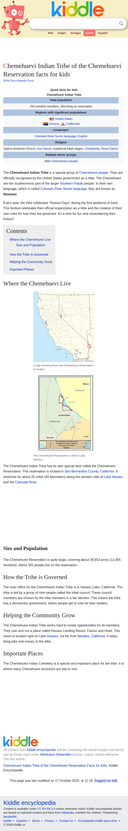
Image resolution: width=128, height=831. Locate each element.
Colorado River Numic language (55, 136)
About (36, 820)
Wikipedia (67, 812)
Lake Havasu (113, 477)
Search (121, 23)
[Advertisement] (64, 49)
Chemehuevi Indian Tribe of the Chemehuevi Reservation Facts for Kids (55, 765)
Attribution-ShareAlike (56, 754)
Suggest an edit (106, 780)
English (82, 136)
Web (50, 33)
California (72, 123)
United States (64, 118)
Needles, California (91, 636)
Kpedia (89, 33)
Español (103, 33)
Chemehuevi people (65, 161)
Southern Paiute (71, 183)
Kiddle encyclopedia (41, 750)
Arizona (54, 123)
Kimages (76, 33)
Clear (112, 23)
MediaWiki (10, 816)
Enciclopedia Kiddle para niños (97, 820)
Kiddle (7, 820)
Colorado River (26, 482)
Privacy (49, 820)
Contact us (66, 820)
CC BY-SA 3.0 (46, 808)
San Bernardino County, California (89, 471)
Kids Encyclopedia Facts (19, 80)
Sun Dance (44, 148)
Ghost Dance (109, 148)
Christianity (92, 148)
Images (62, 33)
